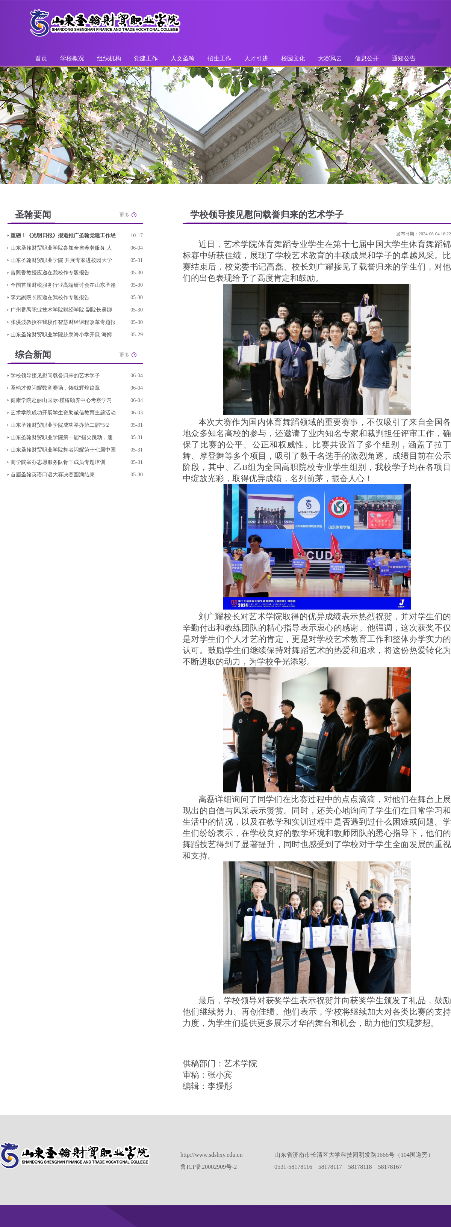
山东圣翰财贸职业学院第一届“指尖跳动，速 (62, 437)
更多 (124, 215)
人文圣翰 (183, 58)
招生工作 (219, 58)
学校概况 (72, 58)
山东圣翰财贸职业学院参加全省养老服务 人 (61, 248)
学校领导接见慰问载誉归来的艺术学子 (55, 375)
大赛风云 (330, 58)
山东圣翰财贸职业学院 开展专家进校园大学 (61, 260)
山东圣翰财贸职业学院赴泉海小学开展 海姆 (61, 334)
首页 (41, 58)
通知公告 (404, 58)
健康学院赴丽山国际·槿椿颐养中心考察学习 (61, 400)
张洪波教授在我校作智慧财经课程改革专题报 (63, 322)
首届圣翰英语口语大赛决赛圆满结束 (53, 474)
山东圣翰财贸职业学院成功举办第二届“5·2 (60, 425)
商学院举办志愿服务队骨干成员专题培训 (58, 462)
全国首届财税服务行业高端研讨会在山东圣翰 (63, 285)
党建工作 (146, 58)
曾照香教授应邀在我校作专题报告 (50, 273)
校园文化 (293, 58)
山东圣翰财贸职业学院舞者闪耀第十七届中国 (63, 450)
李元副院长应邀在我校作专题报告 (50, 297)
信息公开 (367, 58)
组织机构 (109, 58)
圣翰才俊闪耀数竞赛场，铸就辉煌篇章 (55, 388)
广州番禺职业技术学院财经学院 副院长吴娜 (61, 310)
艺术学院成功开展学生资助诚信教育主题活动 (63, 413)
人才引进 (256, 58)
